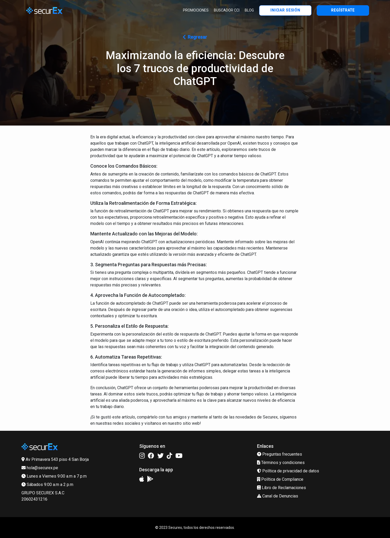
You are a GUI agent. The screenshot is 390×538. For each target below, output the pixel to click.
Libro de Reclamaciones (281, 487)
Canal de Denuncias (277, 496)
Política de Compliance (280, 479)
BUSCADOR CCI (226, 10)
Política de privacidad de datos (288, 470)
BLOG (249, 10)
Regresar (195, 37)
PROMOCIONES (196, 10)
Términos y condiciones (281, 462)
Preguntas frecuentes (279, 454)
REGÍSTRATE (342, 10)
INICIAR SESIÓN (285, 10)
